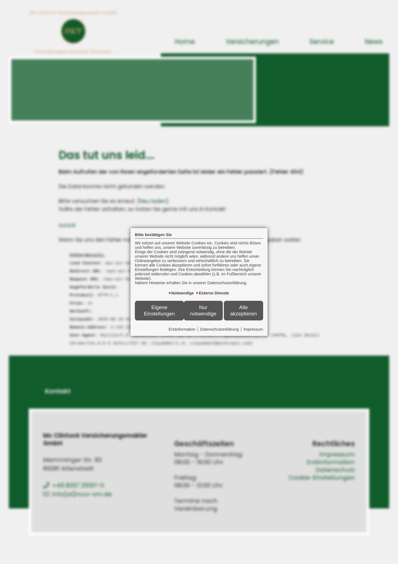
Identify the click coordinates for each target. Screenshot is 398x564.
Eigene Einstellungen (159, 310)
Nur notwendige (203, 310)
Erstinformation (182, 329)
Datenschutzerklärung (219, 329)
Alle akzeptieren (243, 310)
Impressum (253, 329)
